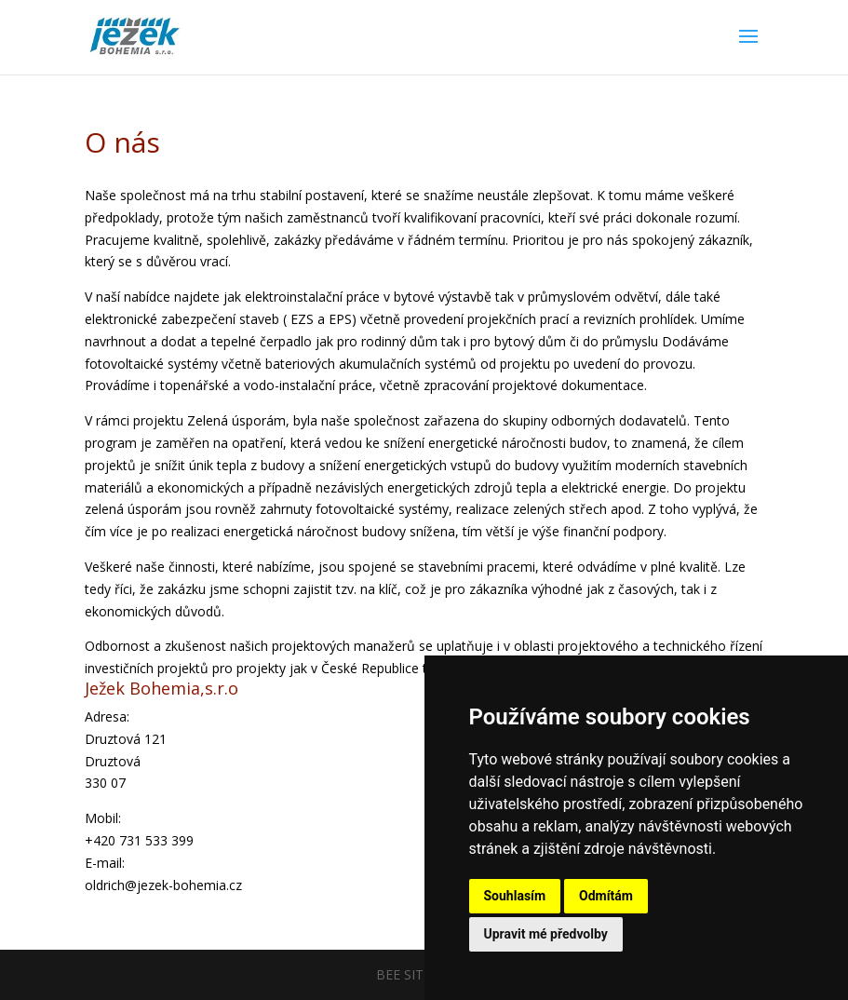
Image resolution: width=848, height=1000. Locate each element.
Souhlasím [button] (515, 895)
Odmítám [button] (606, 895)
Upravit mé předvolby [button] (546, 933)
